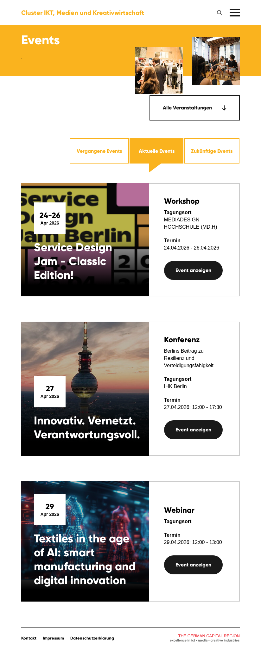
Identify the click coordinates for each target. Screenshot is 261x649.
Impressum (53, 638)
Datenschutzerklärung (92, 638)
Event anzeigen (193, 270)
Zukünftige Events (211, 151)
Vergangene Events (99, 151)
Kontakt (28, 638)
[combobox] (195, 108)
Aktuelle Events (157, 151)
